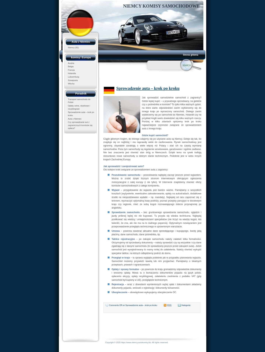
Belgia (71, 66)
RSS (169, 305)
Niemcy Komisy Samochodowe (161, 5)
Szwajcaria (73, 80)
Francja (71, 70)
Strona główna (190, 55)
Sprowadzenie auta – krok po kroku (148, 88)
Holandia (72, 73)
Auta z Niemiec (75, 119)
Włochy (71, 84)
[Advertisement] (148, 78)
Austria (71, 63)
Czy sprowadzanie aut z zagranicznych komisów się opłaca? (80, 125)
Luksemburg (73, 77)
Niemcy (71, 47)
